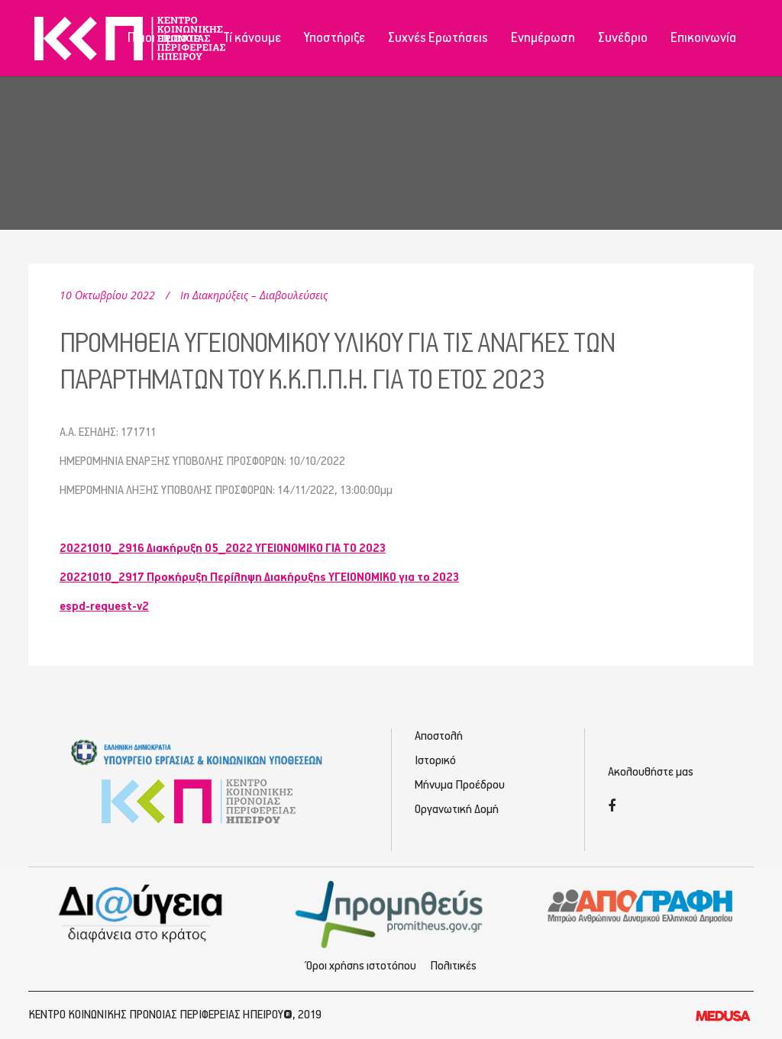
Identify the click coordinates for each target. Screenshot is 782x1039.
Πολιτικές (453, 966)
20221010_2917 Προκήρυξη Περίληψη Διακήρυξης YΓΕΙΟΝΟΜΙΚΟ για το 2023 (259, 577)
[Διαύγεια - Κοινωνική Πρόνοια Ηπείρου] (141, 912)
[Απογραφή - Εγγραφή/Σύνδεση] (640, 905)
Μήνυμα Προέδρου (460, 785)
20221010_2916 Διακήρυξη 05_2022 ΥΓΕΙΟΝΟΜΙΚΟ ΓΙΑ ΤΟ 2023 (223, 548)
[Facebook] (612, 807)
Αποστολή (439, 736)
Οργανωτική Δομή (457, 809)
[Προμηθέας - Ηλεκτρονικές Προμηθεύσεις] (391, 912)
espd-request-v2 (104, 606)
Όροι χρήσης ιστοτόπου (361, 966)
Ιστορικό (435, 760)
